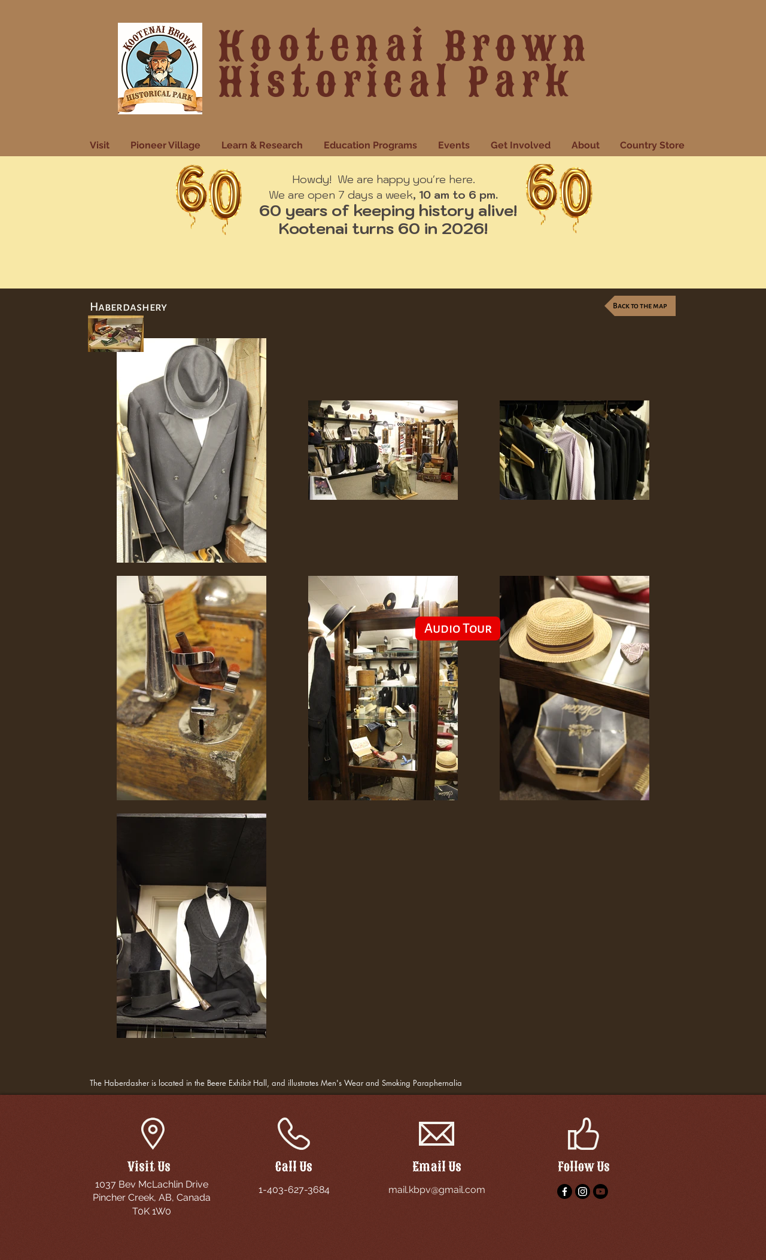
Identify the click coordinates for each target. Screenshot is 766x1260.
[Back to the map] (640, 306)
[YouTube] (600, 1191)
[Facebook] (564, 1191)
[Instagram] (582, 1191)
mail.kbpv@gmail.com (436, 1189)
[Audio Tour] (457, 628)
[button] (101, 145)
